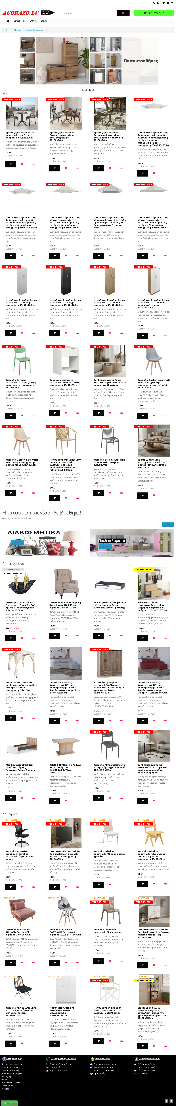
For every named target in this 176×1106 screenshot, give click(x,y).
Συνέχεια (168, 524)
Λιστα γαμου (8, 1085)
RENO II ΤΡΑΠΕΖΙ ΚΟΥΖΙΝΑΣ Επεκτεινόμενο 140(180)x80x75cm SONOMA (65, 768)
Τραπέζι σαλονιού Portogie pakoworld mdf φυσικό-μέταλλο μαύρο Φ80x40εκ (152, 463)
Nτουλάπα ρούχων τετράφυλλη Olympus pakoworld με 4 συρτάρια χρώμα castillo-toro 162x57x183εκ (109, 687)
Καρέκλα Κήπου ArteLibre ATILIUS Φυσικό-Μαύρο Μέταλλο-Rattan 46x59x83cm (21, 1011)
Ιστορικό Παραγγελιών (146, 1067)
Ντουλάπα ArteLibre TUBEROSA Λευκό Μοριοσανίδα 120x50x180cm (62, 1011)
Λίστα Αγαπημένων (144, 1070)
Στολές (44, 21)
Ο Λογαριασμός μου (145, 1064)
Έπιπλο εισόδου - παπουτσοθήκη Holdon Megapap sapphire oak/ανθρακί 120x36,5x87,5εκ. (153, 606)
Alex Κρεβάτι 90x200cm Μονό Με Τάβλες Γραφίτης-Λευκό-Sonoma (21, 767)
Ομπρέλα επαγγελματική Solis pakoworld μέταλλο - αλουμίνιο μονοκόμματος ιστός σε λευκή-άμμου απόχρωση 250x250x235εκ (22, 222)
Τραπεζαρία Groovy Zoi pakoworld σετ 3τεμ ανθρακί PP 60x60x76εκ (20, 135)
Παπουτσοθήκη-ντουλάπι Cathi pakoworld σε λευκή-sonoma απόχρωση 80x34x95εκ (154, 933)
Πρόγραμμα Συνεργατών (102, 1070)
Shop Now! (17, 542)
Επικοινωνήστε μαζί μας (58, 1064)
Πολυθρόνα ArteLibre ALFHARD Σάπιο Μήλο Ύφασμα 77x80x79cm (18, 932)
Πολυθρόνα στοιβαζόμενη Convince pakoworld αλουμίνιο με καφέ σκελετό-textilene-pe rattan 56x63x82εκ (65, 464)
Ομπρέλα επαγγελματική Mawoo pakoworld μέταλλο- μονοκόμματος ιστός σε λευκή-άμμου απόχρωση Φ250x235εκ (65, 222)
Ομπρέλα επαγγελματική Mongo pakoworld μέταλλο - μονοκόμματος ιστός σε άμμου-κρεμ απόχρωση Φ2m (110, 222)
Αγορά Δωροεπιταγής (102, 1067)
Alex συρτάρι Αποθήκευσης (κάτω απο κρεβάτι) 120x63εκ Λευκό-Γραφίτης (110, 605)
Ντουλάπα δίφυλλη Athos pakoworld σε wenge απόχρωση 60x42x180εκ (65, 302)
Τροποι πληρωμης (10, 1067)
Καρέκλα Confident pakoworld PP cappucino (108, 931)
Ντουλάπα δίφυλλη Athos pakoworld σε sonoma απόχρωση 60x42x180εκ (109, 302)
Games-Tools (19, 21)
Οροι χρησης (8, 1076)
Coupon (5, 1089)
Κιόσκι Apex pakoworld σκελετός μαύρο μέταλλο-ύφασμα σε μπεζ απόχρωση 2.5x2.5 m (21, 686)
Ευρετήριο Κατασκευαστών (104, 1064)
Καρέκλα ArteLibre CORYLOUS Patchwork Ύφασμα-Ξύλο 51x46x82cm (66, 932)
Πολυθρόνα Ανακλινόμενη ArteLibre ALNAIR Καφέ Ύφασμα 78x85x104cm (65, 605)
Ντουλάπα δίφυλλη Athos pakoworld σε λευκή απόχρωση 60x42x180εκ (21, 302)
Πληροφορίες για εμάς (12, 1064)
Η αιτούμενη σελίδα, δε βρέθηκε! (29, 30)
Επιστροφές (53, 1067)
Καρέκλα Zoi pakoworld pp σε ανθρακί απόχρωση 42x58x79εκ (109, 462)
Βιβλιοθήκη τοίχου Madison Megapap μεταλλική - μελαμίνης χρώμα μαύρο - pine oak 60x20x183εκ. (152, 1012)
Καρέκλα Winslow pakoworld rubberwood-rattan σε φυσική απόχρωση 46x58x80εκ (152, 855)
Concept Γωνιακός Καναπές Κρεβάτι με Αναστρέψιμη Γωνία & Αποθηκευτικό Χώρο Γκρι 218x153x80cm (65, 687)
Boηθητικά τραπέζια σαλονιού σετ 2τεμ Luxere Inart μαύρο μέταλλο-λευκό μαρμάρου (153, 768)
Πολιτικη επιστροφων (12, 1073)
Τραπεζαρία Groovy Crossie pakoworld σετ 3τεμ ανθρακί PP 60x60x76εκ (63, 136)
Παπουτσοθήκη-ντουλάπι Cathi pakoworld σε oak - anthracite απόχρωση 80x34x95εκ (65, 855)
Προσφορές (97, 1073)
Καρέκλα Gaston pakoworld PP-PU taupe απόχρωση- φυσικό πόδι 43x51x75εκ (22, 462)
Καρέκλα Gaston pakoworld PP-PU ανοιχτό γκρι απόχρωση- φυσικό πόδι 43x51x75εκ (154, 383)
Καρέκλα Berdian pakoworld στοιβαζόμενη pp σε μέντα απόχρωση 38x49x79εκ (21, 383)
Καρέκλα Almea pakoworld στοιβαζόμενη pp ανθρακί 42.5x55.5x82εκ (109, 767)
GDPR (4, 1079)
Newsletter (140, 1073)
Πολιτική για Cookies (11, 1082)
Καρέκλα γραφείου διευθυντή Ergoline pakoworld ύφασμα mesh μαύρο (20, 855)
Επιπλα (33, 21)
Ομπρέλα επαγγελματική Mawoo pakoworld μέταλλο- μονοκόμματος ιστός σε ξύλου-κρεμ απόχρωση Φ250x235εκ (153, 222)
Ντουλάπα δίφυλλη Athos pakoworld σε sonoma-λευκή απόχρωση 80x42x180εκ (153, 303)
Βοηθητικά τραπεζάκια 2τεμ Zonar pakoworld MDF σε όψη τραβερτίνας (110, 382)
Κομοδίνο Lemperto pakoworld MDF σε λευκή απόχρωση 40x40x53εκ (65, 382)
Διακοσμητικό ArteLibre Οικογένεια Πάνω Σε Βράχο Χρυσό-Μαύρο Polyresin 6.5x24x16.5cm (22, 606)
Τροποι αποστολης (11, 1070)
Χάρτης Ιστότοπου (56, 1070)
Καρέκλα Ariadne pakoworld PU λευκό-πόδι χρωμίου (109, 854)
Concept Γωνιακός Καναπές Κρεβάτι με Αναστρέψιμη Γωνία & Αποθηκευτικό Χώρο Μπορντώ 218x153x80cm (153, 687)
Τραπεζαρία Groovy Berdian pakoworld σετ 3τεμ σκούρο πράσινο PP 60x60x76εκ (109, 136)
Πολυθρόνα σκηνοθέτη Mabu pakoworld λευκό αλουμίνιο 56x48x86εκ (107, 1010)
